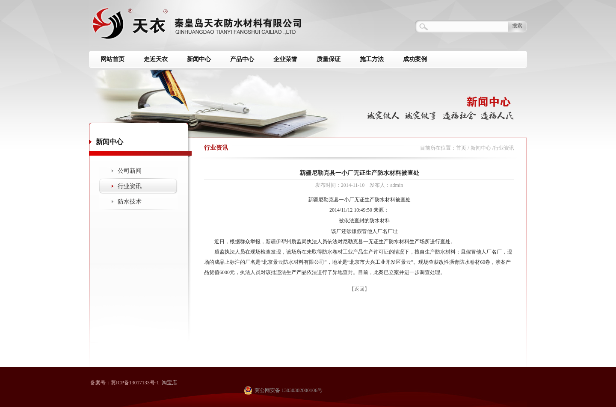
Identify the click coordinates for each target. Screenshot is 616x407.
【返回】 (359, 289)
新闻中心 (199, 59)
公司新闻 (130, 171)
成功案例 (415, 59)
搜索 (517, 26)
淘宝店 (169, 383)
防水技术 (130, 201)
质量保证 (329, 59)
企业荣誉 (285, 59)
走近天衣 (156, 59)
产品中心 (242, 59)
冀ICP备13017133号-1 (135, 383)
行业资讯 (130, 186)
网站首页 (112, 59)
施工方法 (372, 59)
